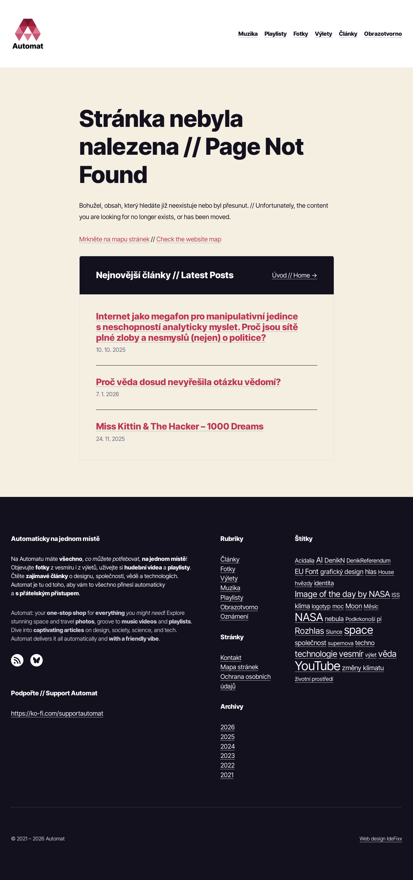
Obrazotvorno (239, 607)
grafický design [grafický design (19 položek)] (341, 572)
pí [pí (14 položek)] (379, 618)
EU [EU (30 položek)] (299, 571)
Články (229, 559)
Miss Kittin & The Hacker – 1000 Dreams (180, 426)
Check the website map (188, 239)
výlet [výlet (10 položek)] (370, 654)
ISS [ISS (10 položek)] (396, 594)
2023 (227, 755)
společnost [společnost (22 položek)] (310, 643)
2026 (227, 727)
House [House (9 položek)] (386, 571)
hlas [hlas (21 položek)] (370, 571)
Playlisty (231, 597)
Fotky (227, 569)
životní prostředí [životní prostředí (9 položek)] (314, 678)
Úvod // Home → (294, 275)
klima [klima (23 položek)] (302, 606)
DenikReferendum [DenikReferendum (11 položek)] (369, 560)
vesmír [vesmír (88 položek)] (351, 654)
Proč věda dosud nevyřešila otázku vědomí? (188, 382)
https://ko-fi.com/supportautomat (57, 713)
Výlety (229, 578)
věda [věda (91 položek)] (387, 654)
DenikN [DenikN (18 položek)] (334, 560)
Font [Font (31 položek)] (312, 571)
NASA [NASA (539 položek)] (309, 617)
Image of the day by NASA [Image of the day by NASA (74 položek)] (342, 594)
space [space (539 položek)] (358, 629)
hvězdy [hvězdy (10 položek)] (303, 583)
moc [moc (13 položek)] (338, 606)
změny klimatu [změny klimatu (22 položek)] (363, 668)
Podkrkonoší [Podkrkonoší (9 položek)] (360, 619)
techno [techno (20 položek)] (364, 643)
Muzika (230, 587)
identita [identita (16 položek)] (324, 583)
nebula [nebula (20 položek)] (334, 619)
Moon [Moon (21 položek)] (353, 606)
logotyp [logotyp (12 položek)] (321, 606)
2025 (227, 736)
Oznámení (234, 616)
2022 (227, 765)
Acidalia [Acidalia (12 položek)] (304, 560)
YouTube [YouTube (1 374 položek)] (317, 666)
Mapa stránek (239, 667)
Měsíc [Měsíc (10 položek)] (371, 606)
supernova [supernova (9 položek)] (340, 643)
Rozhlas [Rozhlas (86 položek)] (309, 631)
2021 (227, 775)
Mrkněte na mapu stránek (114, 239)
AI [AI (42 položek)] (319, 559)
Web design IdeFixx (381, 838)
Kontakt (230, 657)
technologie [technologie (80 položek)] (316, 654)
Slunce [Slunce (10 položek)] (334, 631)
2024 (227, 746)
